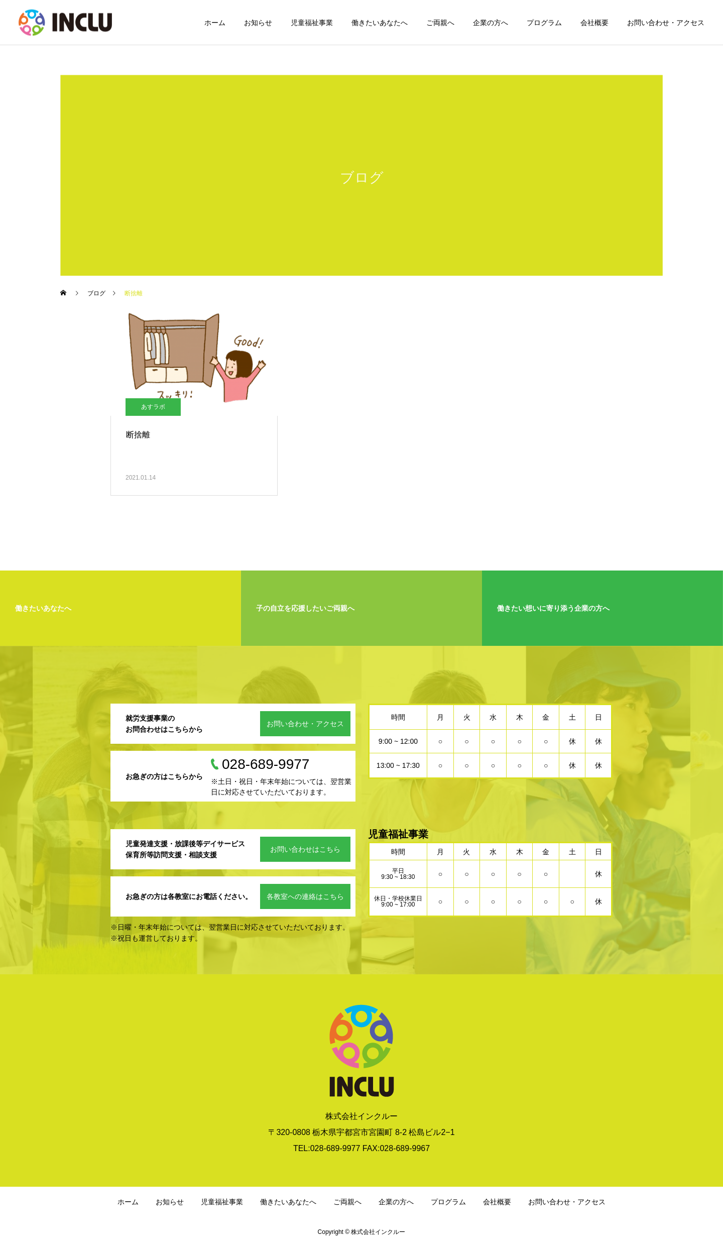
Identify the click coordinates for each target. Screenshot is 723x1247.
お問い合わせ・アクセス (665, 23)
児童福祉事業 (312, 23)
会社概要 (594, 23)
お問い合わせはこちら (305, 849)
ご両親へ (440, 23)
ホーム (214, 23)
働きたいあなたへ (379, 23)
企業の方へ (490, 23)
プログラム (544, 23)
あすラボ (153, 406)
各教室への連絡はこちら (305, 896)
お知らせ (258, 23)
